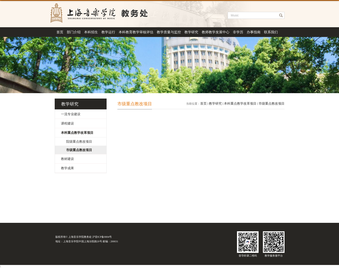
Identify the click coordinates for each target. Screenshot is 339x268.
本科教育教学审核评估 (136, 32)
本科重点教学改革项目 (240, 103)
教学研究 (191, 32)
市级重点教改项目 (272, 103)
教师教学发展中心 (215, 32)
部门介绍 (74, 32)
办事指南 (254, 32)
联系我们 (271, 32)
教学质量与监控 (169, 32)
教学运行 (108, 32)
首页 (59, 32)
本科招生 (91, 32)
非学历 (238, 32)
